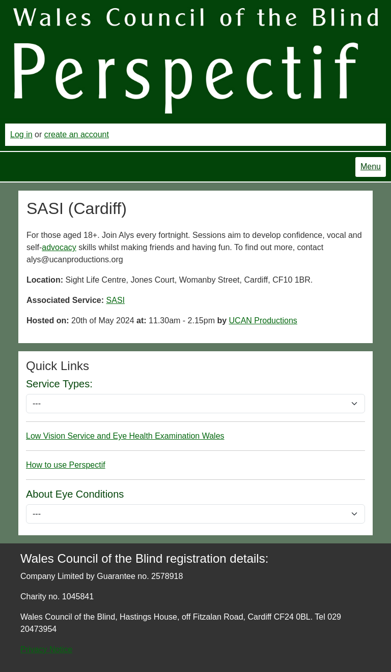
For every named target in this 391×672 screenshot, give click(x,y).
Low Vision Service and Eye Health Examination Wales (125, 436)
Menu (370, 166)
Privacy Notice (46, 649)
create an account (76, 134)
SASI (115, 300)
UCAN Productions (263, 320)
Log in (21, 134)
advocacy (59, 247)
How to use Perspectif (65, 465)
